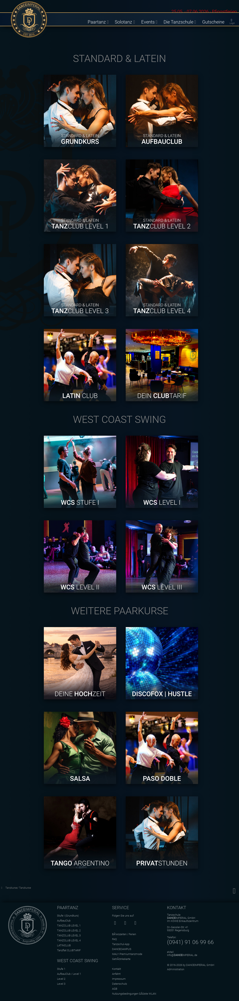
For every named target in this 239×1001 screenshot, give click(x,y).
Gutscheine (213, 22)
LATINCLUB (64, 945)
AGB (114, 988)
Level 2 (61, 978)
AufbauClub (64, 920)
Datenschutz (119, 983)
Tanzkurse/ (12, 887)
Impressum (119, 978)
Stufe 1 (61, 968)
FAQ (114, 939)
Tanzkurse (25, 887)
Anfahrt (116, 973)
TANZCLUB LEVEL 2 (69, 930)
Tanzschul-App (120, 944)
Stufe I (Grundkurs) (68, 915)
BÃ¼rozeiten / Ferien (124, 934)
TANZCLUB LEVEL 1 (69, 925)
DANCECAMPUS (121, 949)
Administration (175, 969)
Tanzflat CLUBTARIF (69, 950)
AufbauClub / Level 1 (69, 973)
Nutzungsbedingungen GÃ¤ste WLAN (134, 993)
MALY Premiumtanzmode (127, 954)
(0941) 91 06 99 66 (190, 942)
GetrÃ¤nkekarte (121, 959)
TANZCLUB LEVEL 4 (69, 940)
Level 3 (61, 983)
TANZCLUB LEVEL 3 (69, 935)
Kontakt (116, 968)
